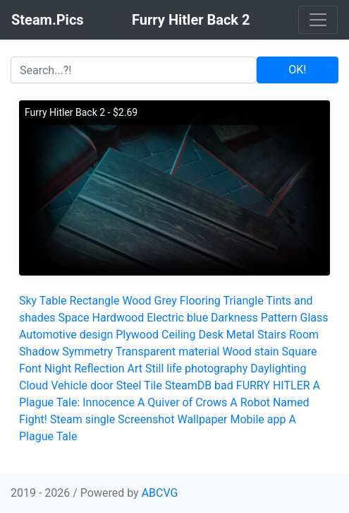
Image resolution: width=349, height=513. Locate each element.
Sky (28, 300)
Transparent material (168, 351)
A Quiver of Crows (182, 402)
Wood (136, 300)
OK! (297, 69)
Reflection (99, 368)
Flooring (200, 300)
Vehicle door (82, 385)
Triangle (243, 300)
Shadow (39, 351)
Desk (210, 334)
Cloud (33, 385)
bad (223, 385)
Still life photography (196, 368)
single (100, 419)
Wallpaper (202, 419)
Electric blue (177, 317)
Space (74, 317)
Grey (165, 300)
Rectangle (95, 300)
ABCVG (160, 493)
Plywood (137, 334)
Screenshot (146, 419)
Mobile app (258, 419)
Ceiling (178, 334)
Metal (240, 334)
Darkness (234, 317)
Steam (66, 419)
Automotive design (66, 334)
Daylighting (278, 368)
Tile (153, 385)
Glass (314, 317)
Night (57, 368)
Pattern (279, 317)
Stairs (271, 334)
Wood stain (250, 351)
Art (135, 368)
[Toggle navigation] (318, 20)
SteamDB (188, 385)
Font (30, 368)
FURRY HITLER (273, 385)
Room (304, 334)
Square (299, 351)
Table (53, 300)
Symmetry (87, 351)
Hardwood (118, 317)
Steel (129, 385)
